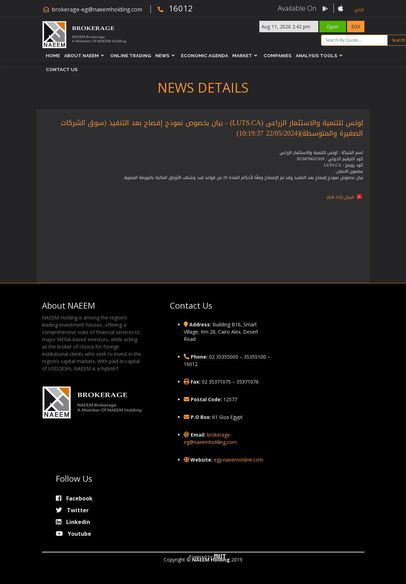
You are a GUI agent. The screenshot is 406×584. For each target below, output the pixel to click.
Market (242, 55)
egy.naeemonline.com (238, 459)
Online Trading (130, 55)
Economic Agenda (204, 55)
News (162, 55)
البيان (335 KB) (340, 197)
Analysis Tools (316, 55)
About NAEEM (81, 55)
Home (53, 55)
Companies (278, 55)
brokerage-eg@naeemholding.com (97, 9)
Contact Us (62, 69)
